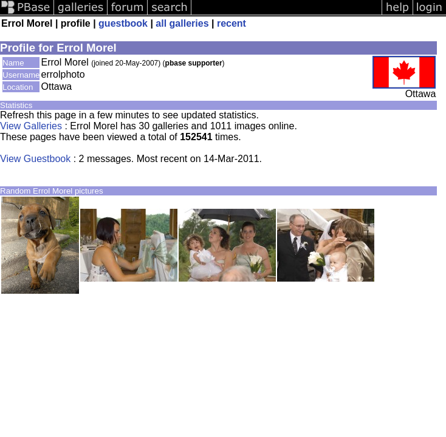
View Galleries (31, 126)
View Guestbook (35, 159)
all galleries (182, 23)
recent (231, 23)
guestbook (123, 23)
